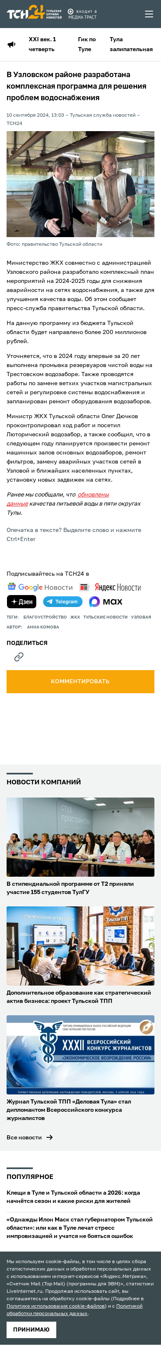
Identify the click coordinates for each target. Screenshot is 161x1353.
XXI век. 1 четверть (42, 44)
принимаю (31, 1330)
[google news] (40, 587)
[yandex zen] (22, 601)
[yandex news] (110, 587)
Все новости (24, 1138)
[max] (105, 601)
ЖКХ (75, 617)
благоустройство (45, 617)
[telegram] (63, 601)
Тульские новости (105, 617)
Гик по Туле (87, 44)
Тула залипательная (131, 44)
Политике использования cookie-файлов (56, 1306)
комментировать (80, 682)
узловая (141, 617)
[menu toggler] (149, 14)
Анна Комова (43, 627)
